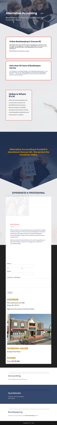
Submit (10, 292)
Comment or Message (14, 277)
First (8, 268)
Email (9, 271)
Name (9, 263)
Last (22, 268)
